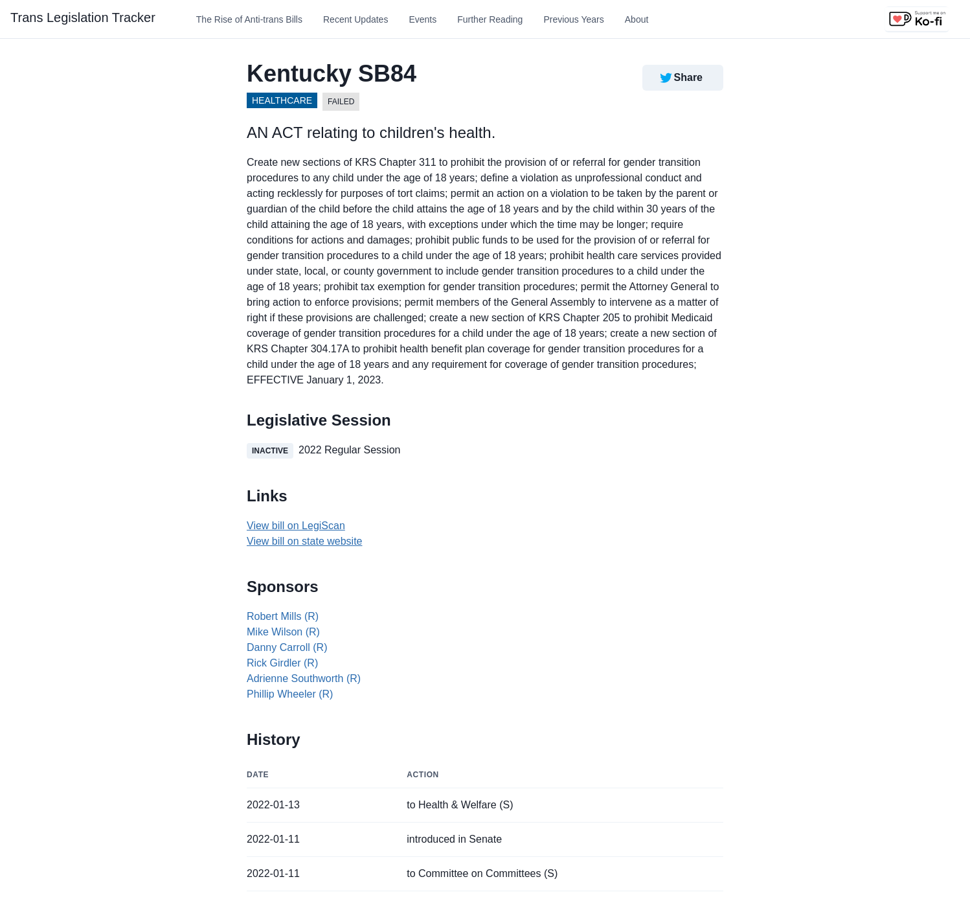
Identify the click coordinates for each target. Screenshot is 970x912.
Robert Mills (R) (283, 616)
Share (680, 78)
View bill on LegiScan (296, 525)
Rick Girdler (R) (282, 662)
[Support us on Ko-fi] (917, 19)
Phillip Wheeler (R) (290, 694)
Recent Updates (355, 19)
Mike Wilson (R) (283, 631)
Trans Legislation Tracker (82, 17)
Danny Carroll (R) (287, 647)
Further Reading (490, 19)
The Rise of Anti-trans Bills (249, 19)
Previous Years (573, 19)
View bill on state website (304, 541)
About (637, 19)
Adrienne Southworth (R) (304, 678)
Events (422, 19)
